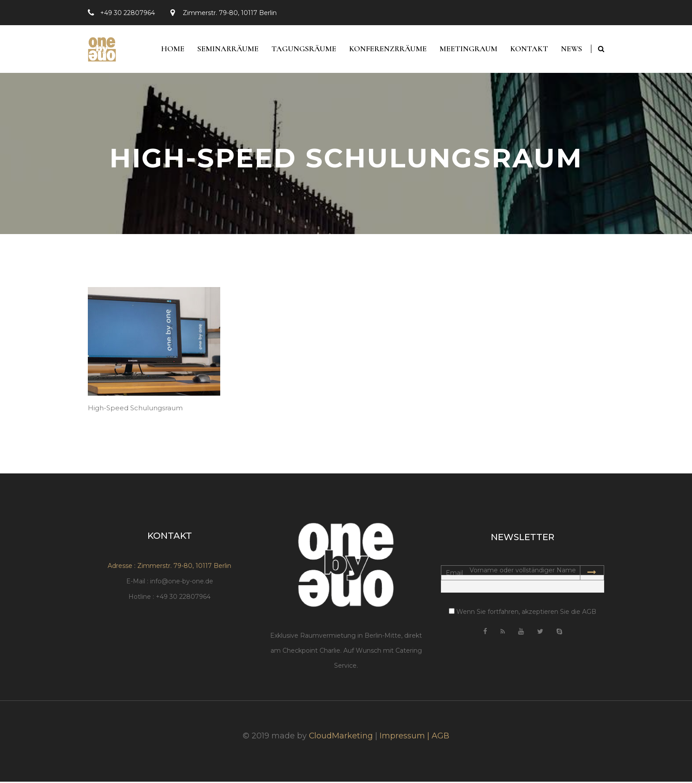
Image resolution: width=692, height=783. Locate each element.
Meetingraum (467, 49)
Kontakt (528, 49)
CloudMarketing (341, 737)
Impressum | (406, 737)
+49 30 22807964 (127, 13)
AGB (441, 737)
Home (169, 49)
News (571, 49)
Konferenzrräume (386, 49)
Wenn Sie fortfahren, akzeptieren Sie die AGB (522, 613)
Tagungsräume (301, 49)
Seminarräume (225, 49)
